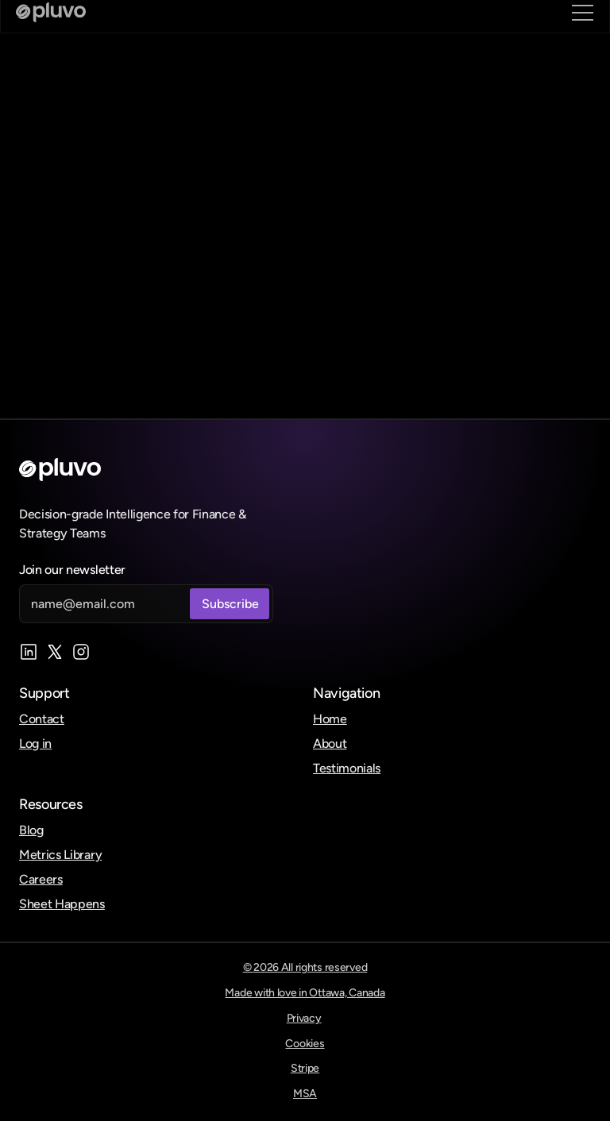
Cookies (304, 1043)
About (329, 743)
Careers (41, 879)
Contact (41, 718)
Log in (35, 743)
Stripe (305, 1068)
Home (330, 718)
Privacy (304, 1018)
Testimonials (346, 768)
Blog (31, 830)
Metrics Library (60, 854)
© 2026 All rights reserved (305, 967)
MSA (305, 1093)
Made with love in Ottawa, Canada (304, 993)
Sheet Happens (62, 903)
